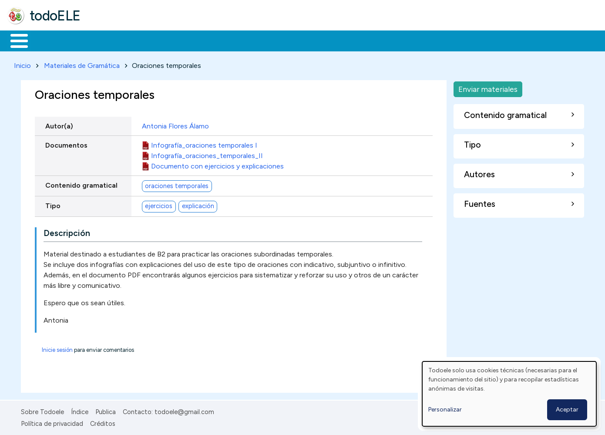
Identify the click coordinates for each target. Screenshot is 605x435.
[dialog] (509, 393)
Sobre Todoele (42, 411)
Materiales (48, 40)
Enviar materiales (488, 87)
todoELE (55, 15)
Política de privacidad (52, 422)
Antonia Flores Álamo (175, 124)
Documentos (66, 143)
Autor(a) (59, 124)
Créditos (102, 422)
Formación (104, 40)
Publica (105, 411)
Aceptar (567, 409)
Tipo (52, 204)
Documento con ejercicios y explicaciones (217, 164)
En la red (206, 40)
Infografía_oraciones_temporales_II (207, 154)
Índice (79, 411)
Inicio (14, 40)
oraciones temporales (176, 184)
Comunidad (318, 40)
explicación (198, 205)
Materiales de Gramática (82, 64)
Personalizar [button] (445, 409)
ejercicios (158, 205)
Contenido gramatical (81, 183)
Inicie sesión (57, 348)
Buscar (357, 40)
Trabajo (157, 40)
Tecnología (260, 40)
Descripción (67, 232)
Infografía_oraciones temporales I (204, 143)
